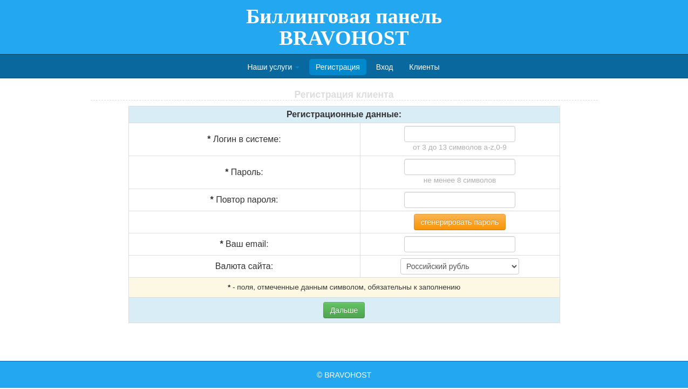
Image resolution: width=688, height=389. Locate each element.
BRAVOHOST (347, 375)
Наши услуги (274, 67)
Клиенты (424, 67)
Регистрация (338, 67)
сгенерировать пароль (460, 222)
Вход (384, 67)
